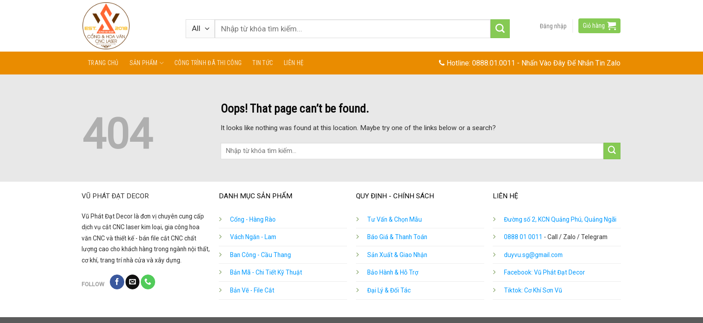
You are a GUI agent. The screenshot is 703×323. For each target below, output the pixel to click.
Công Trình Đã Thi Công (208, 62)
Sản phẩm (147, 63)
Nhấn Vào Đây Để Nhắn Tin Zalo (571, 63)
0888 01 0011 (523, 236)
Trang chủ (103, 62)
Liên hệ (294, 62)
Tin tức (262, 62)
